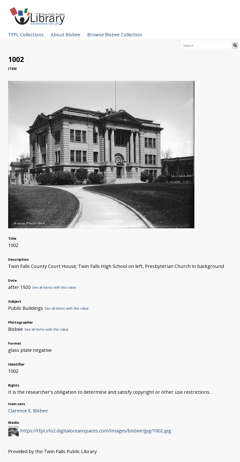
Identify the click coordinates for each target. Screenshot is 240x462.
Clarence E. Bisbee (28, 410)
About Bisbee (65, 34)
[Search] (207, 45)
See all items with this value (54, 287)
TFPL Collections (26, 34)
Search (235, 45)
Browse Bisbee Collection (114, 34)
